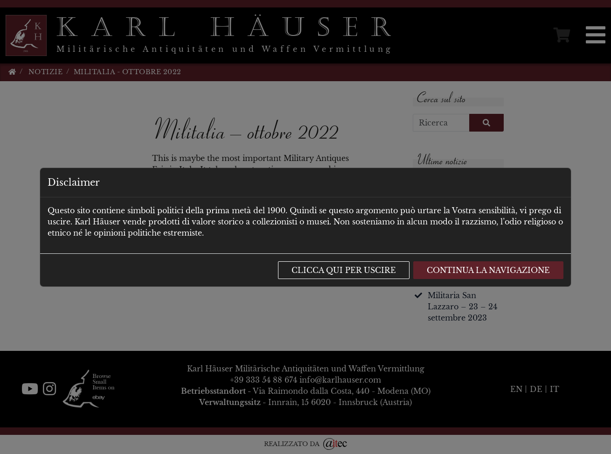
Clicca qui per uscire (344, 270)
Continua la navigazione (488, 270)
